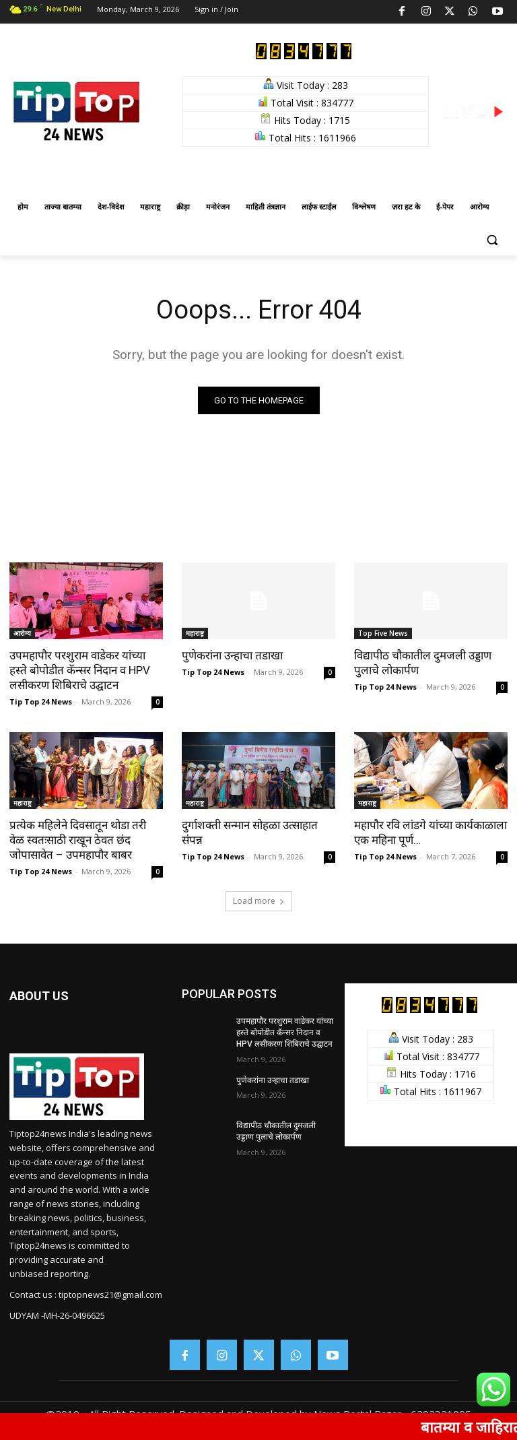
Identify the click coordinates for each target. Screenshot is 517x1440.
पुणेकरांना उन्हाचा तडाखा (232, 655)
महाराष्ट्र (195, 633)
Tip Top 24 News (40, 701)
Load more (259, 901)
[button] (492, 239)
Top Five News (383, 633)
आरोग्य (22, 633)
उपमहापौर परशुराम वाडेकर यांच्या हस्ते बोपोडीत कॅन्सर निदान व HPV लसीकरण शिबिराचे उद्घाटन (79, 670)
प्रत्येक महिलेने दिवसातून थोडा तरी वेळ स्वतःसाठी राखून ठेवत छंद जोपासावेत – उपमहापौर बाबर (77, 839)
